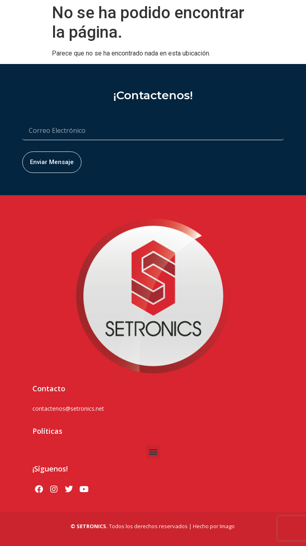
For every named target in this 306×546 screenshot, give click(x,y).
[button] (153, 452)
